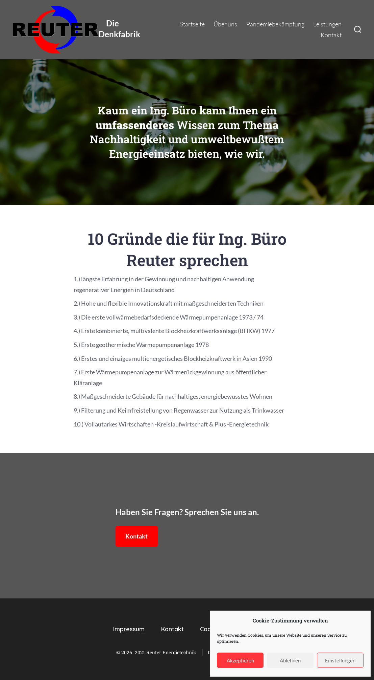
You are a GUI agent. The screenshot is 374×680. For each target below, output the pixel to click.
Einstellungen (340, 660)
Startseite (192, 24)
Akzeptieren (240, 660)
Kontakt (331, 35)
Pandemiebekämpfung (275, 24)
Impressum (129, 629)
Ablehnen (290, 660)
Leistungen (327, 24)
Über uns (225, 24)
